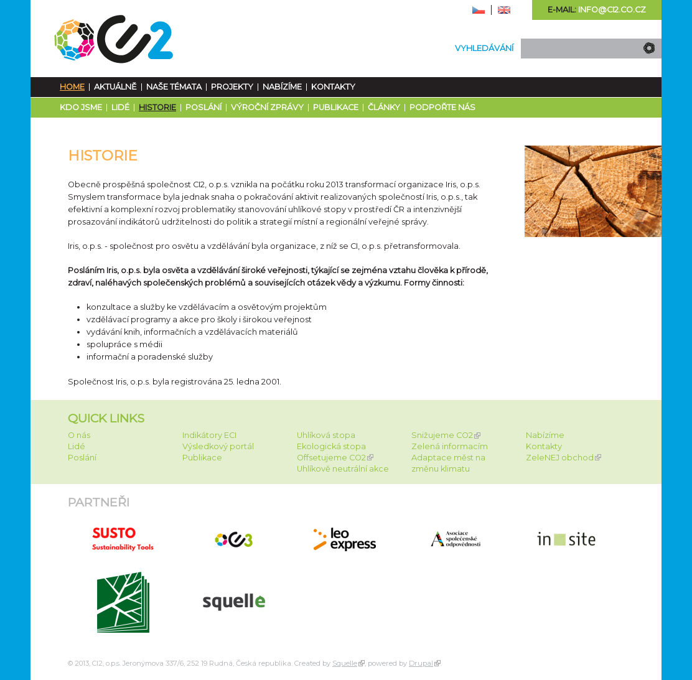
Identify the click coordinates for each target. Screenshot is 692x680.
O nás (79, 435)
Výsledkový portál (218, 446)
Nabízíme (282, 86)
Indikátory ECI (209, 435)
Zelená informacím (449, 446)
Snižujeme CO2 (442, 435)
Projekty (232, 86)
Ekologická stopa (331, 446)
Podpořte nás (442, 107)
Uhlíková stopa (326, 435)
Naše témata (174, 86)
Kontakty (333, 86)
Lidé (120, 107)
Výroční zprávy (267, 107)
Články (384, 107)
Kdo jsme (81, 107)
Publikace (335, 107)
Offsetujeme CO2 (331, 457)
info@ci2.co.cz (612, 9)
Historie (157, 107)
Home (72, 86)
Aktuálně (115, 86)
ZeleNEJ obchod (560, 457)
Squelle (344, 663)
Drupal (421, 663)
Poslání (203, 107)
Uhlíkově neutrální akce (343, 468)
